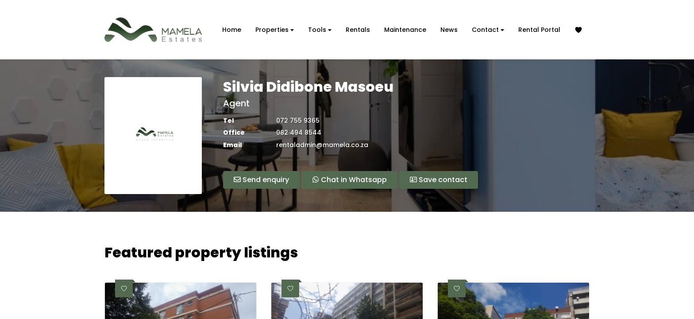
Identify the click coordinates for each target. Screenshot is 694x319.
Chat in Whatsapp (349, 180)
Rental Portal (539, 29)
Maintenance (405, 29)
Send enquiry (261, 180)
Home (231, 29)
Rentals (358, 29)
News (449, 29)
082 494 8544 (298, 132)
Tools (320, 30)
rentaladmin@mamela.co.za (322, 145)
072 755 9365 (298, 121)
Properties (274, 30)
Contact (488, 30)
